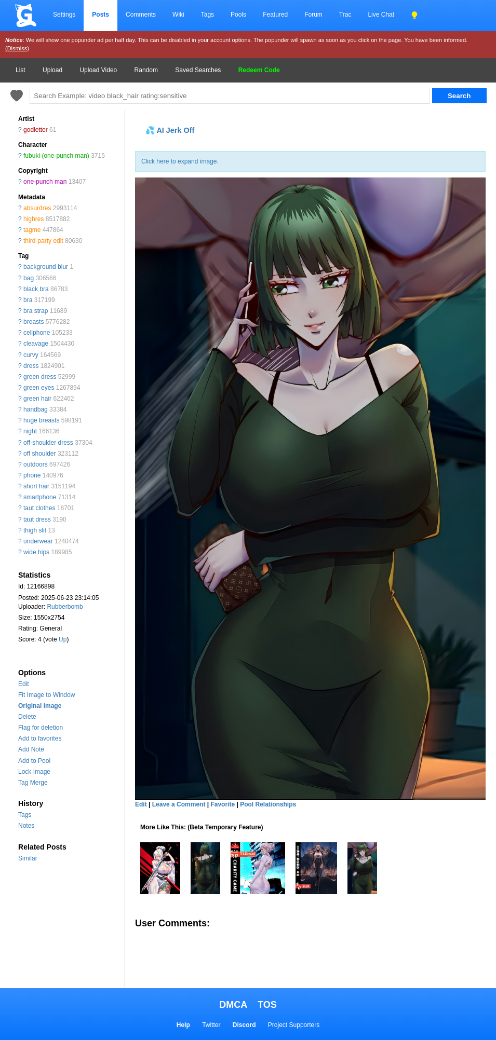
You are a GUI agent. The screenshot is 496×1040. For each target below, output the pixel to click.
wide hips (36, 552)
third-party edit (43, 240)
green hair (37, 398)
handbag (35, 409)
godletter (35, 129)
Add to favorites (39, 738)
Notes (26, 825)
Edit (23, 684)
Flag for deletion (40, 727)
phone (32, 475)
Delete (27, 716)
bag (28, 278)
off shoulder (39, 453)
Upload (52, 70)
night (30, 431)
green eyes (38, 387)
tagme (32, 230)
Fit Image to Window (46, 695)
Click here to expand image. (180, 161)
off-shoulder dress (48, 442)
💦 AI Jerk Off (169, 130)
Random (146, 70)
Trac (345, 14)
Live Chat (381, 14)
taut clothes (39, 508)
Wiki (178, 14)
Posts (100, 14)
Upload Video (98, 70)
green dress (39, 376)
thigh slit (34, 530)
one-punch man (44, 181)
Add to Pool (34, 760)
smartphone (39, 497)
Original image (39, 705)
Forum (313, 14)
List (20, 70)
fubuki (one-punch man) (56, 155)
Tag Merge (33, 782)
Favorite (222, 804)
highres (33, 219)
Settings (64, 14)
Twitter (211, 1025)
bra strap (35, 310)
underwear (38, 541)
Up (62, 639)
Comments (141, 14)
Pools (238, 14)
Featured (275, 14)
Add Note (31, 749)
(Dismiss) (17, 48)
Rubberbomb (65, 606)
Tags (207, 14)
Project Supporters (293, 1025)
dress (30, 366)
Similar (27, 858)
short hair (36, 486)
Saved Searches (198, 70)
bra (27, 300)
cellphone (36, 332)
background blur (45, 266)
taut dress (37, 519)
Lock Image (34, 771)
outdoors (35, 464)
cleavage (35, 343)
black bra (36, 289)
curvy (30, 355)
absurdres (37, 208)
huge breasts (41, 420)
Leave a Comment (179, 804)
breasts (33, 321)
